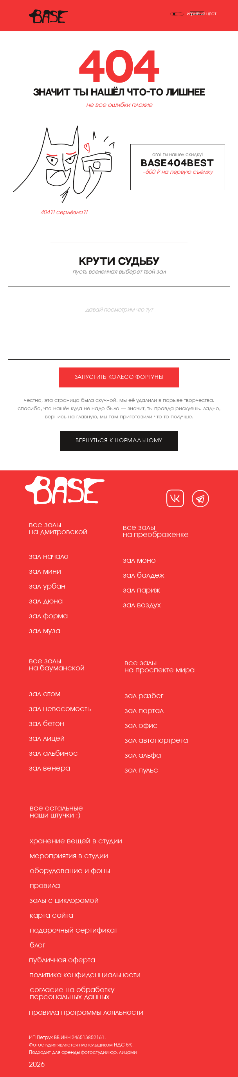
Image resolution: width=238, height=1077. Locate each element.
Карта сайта (51, 915)
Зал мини (45, 571)
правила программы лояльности (86, 1012)
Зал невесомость (60, 709)
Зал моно (139, 560)
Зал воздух (142, 605)
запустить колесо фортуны (119, 377)
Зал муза (44, 631)
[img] (175, 498)
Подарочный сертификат (73, 930)
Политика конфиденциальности (85, 975)
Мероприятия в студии (69, 856)
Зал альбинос (53, 753)
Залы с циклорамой (64, 900)
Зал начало (49, 556)
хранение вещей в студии (76, 841)
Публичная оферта (62, 960)
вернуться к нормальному (119, 440)
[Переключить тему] (193, 13)
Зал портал (144, 711)
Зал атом (44, 694)
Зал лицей (47, 738)
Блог (37, 945)
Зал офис (141, 725)
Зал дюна (46, 601)
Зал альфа (142, 755)
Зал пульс (141, 770)
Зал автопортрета (156, 740)
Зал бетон (46, 724)
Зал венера (49, 768)
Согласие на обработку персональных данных (72, 994)
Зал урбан (47, 586)
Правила (45, 886)
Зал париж (141, 590)
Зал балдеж (143, 575)
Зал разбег (143, 696)
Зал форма (48, 616)
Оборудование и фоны (70, 871)
